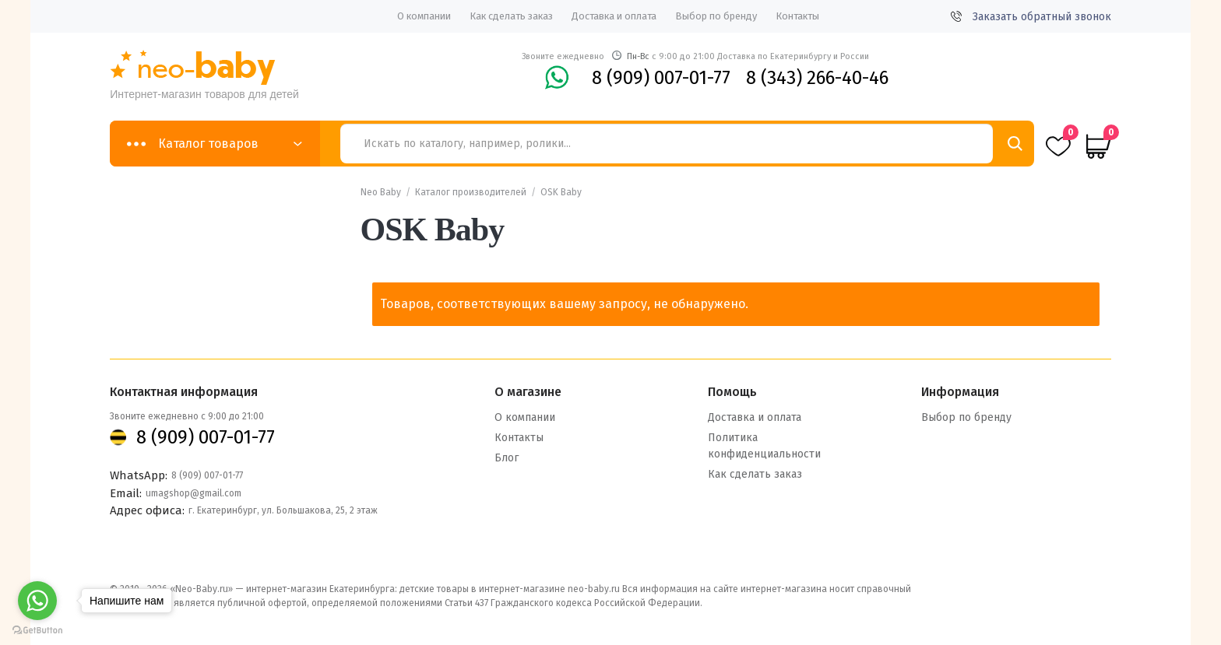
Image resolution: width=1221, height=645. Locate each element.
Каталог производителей (470, 192)
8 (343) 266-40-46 (817, 78)
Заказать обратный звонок (1031, 17)
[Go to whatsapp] (37, 600)
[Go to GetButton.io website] (37, 630)
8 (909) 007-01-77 (661, 78)
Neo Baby (381, 192)
